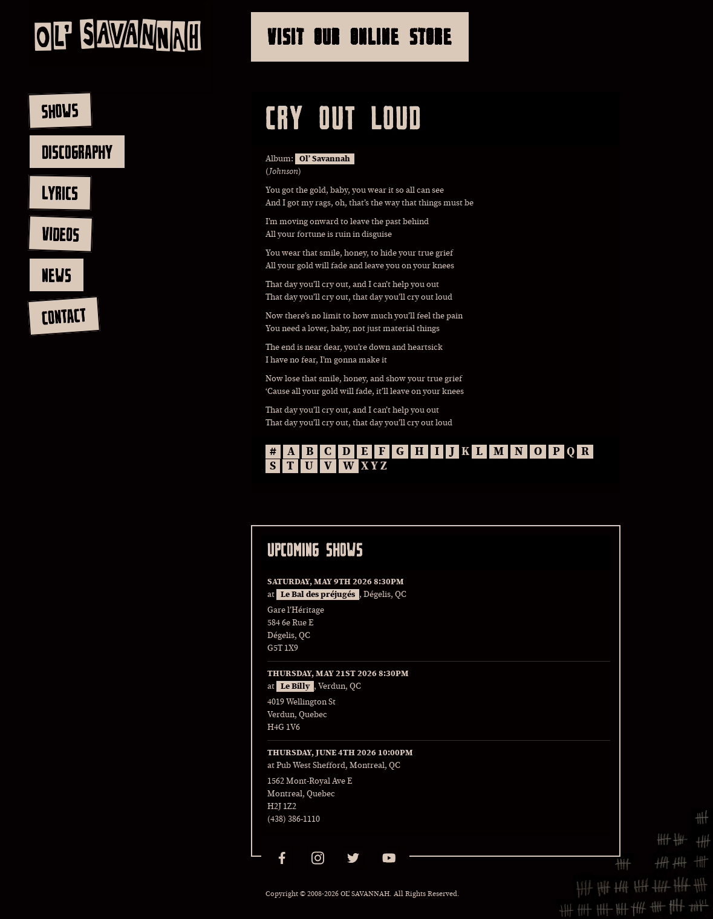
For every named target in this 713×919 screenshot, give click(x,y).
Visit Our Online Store (359, 37)
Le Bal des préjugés (318, 594)
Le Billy (295, 686)
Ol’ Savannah (324, 159)
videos (60, 234)
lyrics (59, 192)
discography (77, 151)
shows (60, 110)
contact (63, 316)
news (56, 274)
